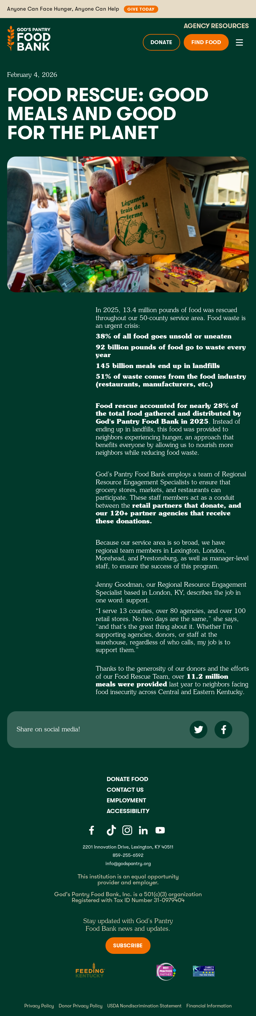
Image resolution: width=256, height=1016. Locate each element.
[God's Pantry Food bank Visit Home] (28, 38)
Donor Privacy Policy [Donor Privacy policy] (81, 1006)
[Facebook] (91, 830)
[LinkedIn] (143, 830)
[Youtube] (160, 830)
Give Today (141, 9)
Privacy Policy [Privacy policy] (39, 1006)
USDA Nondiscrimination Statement (144, 1006)
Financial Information (209, 1006)
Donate (161, 42)
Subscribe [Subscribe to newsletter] (128, 946)
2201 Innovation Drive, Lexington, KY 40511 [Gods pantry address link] (128, 847)
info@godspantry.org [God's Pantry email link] (128, 863)
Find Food (206, 42)
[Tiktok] (111, 830)
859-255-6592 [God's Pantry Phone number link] (128, 855)
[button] (238, 42)
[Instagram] (127, 830)
